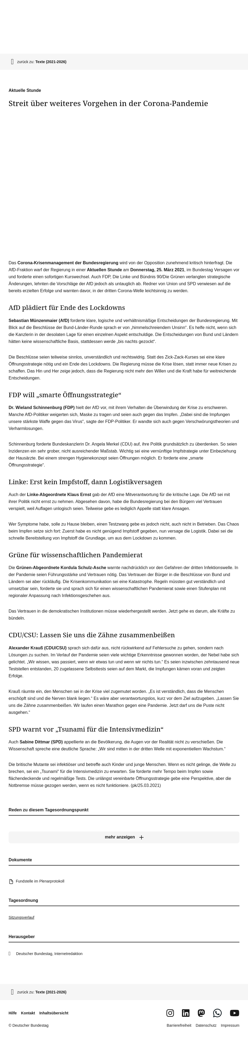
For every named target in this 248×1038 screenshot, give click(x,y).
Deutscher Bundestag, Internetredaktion (49, 954)
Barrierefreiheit (179, 1025)
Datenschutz (206, 1025)
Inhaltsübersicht (53, 1013)
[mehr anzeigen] (124, 837)
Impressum (230, 1025)
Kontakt (28, 1013)
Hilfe (13, 1013)
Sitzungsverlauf (21, 917)
